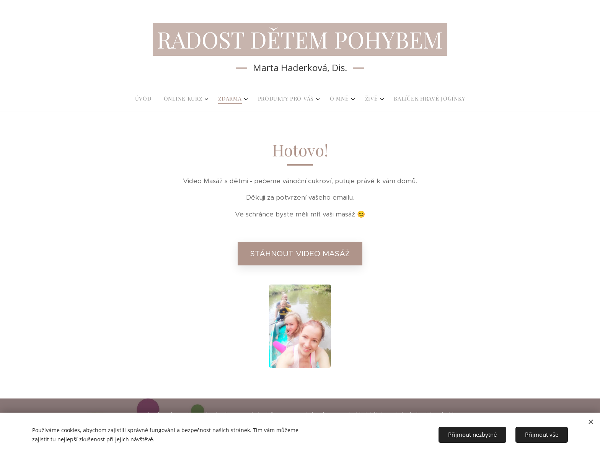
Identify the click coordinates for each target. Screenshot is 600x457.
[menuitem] (257, 98)
